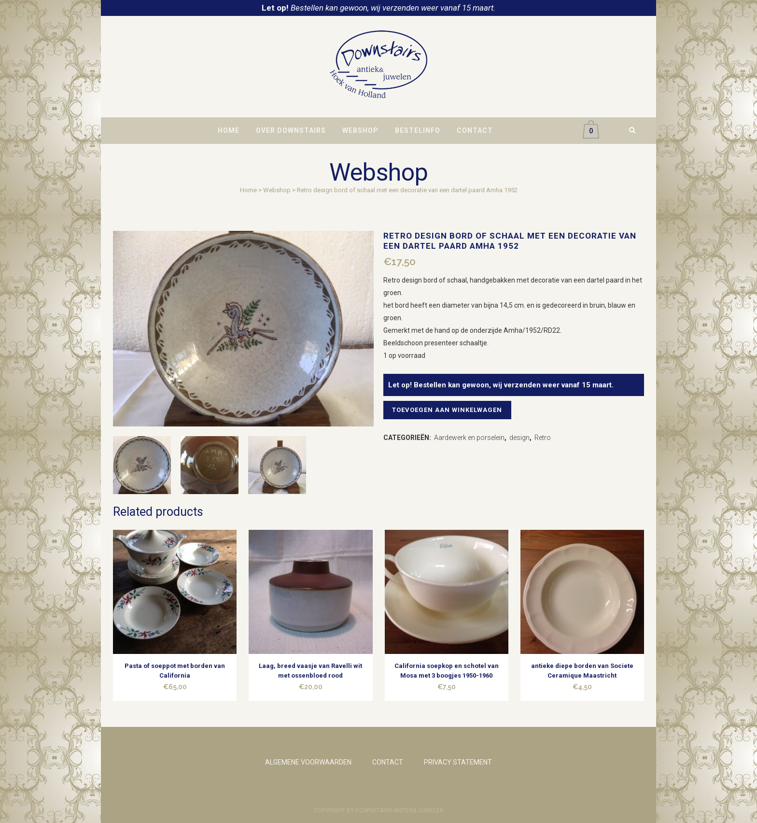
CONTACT (387, 762)
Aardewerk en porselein (469, 437)
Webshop (277, 190)
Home (248, 190)
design (519, 437)
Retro (542, 437)
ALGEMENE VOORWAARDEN (308, 762)
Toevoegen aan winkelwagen (449, 409)
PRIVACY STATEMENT (458, 762)
